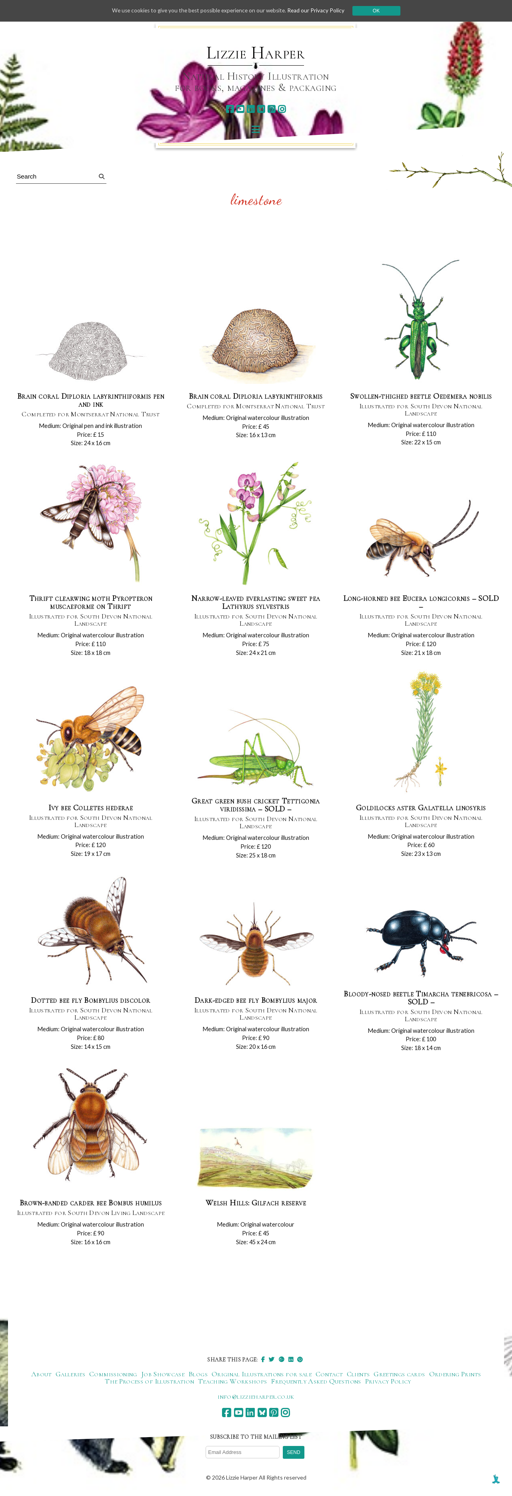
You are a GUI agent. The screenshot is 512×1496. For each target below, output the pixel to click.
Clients (358, 1374)
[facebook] (230, 109)
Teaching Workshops (232, 1381)
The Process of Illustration (149, 1381)
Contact (329, 1374)
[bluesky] (261, 109)
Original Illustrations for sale (262, 1374)
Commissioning (113, 1374)
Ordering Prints (455, 1374)
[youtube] (240, 109)
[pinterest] (271, 109)
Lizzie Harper (255, 53)
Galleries (70, 1374)
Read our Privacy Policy (320, 10)
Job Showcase (162, 1374)
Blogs (198, 1374)
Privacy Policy (388, 1381)
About (41, 1374)
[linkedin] (250, 109)
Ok (380, 11)
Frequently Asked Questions (316, 1381)
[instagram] (282, 109)
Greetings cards (399, 1374)
